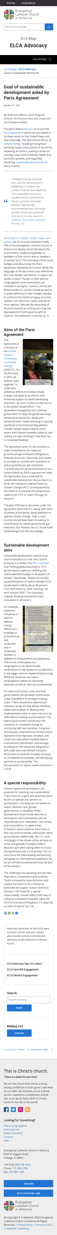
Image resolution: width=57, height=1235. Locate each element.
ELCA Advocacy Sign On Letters (24, 963)
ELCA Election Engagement (22, 975)
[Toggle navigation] (42, 59)
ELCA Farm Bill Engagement (22, 969)
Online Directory (13, 1133)
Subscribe (19, 1033)
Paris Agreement (13, 132)
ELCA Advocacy (27, 69)
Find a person (11, 1129)
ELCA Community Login (28, 1193)
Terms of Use (43, 1225)
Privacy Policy (25, 1225)
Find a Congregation (15, 1125)
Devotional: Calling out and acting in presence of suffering (40, 1049)
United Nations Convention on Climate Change (10, 358)
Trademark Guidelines (16, 1228)
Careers (8, 1137)
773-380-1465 (16, 1172)
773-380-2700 (20, 1168)
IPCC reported (41, 563)
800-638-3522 (23, 1164)
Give (6, 1140)
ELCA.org (11, 3)
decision (28, 129)
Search (12, 993)
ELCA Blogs (10, 69)
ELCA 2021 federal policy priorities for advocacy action (16, 1049)
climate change (12, 143)
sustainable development (30, 162)
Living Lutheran (28, 3)
